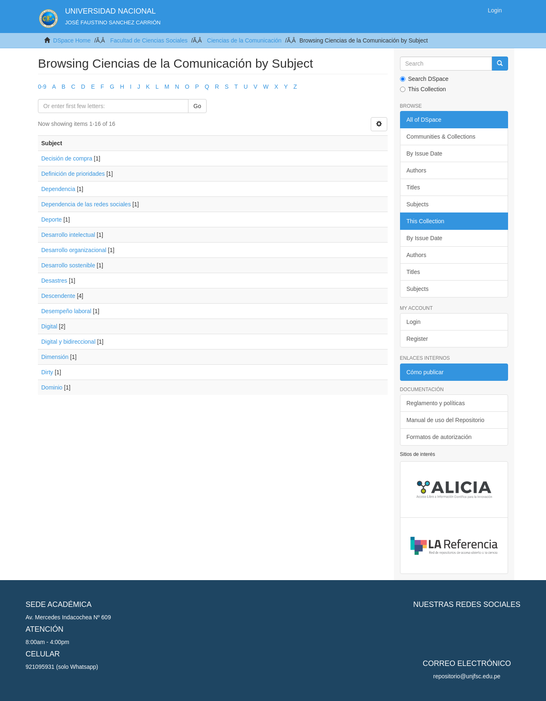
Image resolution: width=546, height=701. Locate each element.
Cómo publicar (425, 372)
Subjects (418, 204)
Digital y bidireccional (68, 341)
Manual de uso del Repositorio (446, 420)
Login (414, 322)
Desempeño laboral (66, 311)
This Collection (423, 89)
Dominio (51, 387)
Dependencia (58, 189)
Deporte (51, 219)
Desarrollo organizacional (73, 250)
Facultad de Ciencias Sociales (149, 40)
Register (417, 338)
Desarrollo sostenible (68, 265)
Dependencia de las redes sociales (86, 204)
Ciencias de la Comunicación (244, 40)
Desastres (54, 280)
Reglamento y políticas (436, 403)
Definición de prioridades (73, 173)
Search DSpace (424, 79)
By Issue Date (424, 153)
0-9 (42, 86)
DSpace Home (72, 40)
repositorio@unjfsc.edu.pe (467, 676)
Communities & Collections (441, 136)
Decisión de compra (66, 158)
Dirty (47, 372)
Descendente (58, 296)
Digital (49, 326)
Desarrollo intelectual (68, 234)
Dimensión (54, 357)
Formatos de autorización (439, 437)
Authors (416, 170)
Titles (413, 187)
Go (197, 106)
